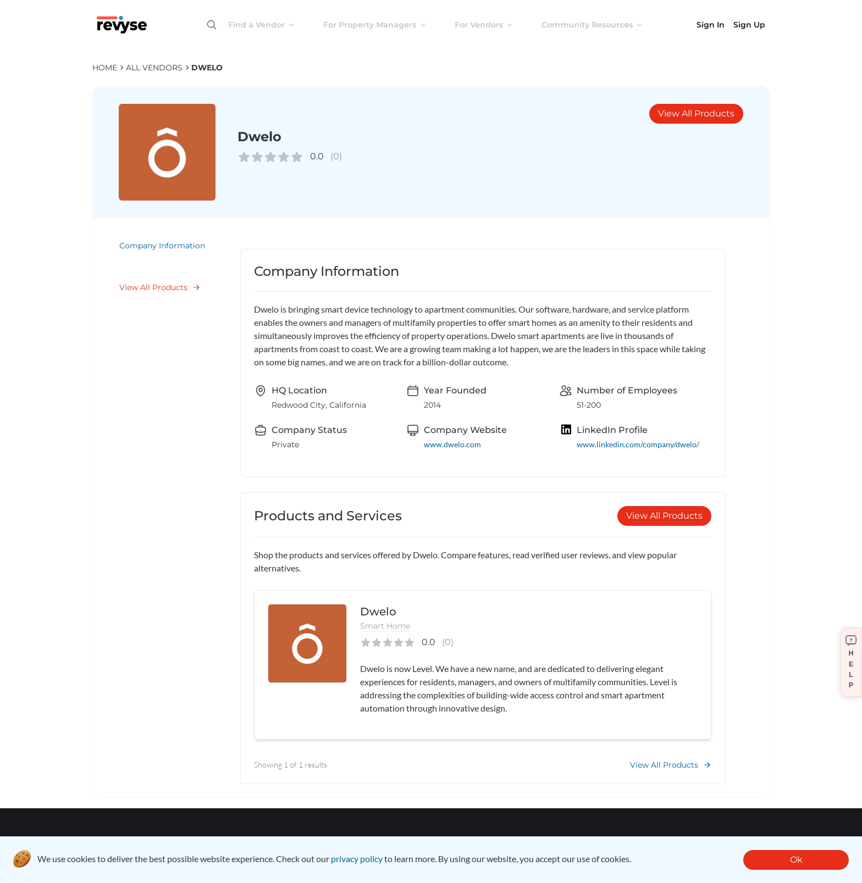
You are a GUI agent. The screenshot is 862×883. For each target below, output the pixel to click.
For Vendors (492, 25)
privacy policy (357, 858)
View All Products (696, 113)
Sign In (711, 25)
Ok (796, 859)
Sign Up (749, 25)
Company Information (162, 246)
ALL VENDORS (154, 68)
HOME (104, 68)
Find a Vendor (270, 25)
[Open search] (212, 25)
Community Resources (601, 25)
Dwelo (207, 68)
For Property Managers (383, 25)
